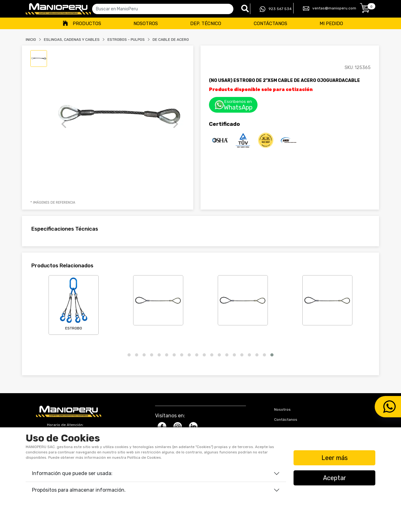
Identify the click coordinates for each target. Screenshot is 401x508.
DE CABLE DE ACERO (171, 39)
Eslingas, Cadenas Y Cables (72, 39)
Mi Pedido (331, 23)
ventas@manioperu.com (329, 8)
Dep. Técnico (205, 23)
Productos (87, 23)
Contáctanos (270, 23)
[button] (129, 355)
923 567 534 (276, 9)
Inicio (31, 39)
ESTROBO (73, 303)
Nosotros (145, 23)
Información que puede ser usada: (72, 473)
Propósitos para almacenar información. (79, 490)
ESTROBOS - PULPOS (126, 39)
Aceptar (334, 478)
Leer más (334, 458)
